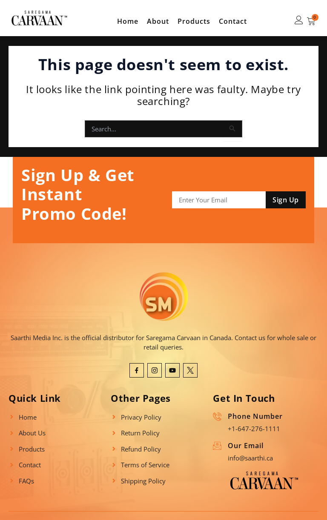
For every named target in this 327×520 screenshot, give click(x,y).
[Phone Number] (217, 416)
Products (194, 21)
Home (127, 21)
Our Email (246, 445)
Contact (233, 21)
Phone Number (255, 416)
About (158, 21)
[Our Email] (217, 446)
